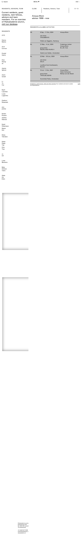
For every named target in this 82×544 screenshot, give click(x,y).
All (79, 84)
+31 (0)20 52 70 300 (23, 530)
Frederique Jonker (66, 44)
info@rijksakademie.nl (23, 531)
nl (79, 1)
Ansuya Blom (64, 32)
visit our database (9, 24)
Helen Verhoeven (65, 72)
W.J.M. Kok (64, 48)
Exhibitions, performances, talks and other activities (43, 83)
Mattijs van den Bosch (67, 73)
